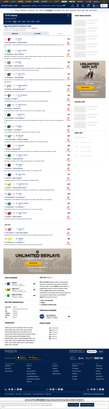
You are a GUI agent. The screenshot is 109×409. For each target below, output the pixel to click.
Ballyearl (21, 135)
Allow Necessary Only (87, 405)
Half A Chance (22, 104)
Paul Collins (21, 74)
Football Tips (99, 368)
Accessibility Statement (33, 376)
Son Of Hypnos (22, 95)
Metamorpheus (22, 85)
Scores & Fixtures (76, 371)
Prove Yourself (22, 50)
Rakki (19, 62)
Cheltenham (8, 365)
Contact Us (55, 365)
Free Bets (74, 379)
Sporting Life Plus (31, 371)
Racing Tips (99, 365)
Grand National (9, 371)
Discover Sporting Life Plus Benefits (37, 267)
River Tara (21, 229)
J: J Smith (48, 318)
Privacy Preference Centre (38, 394)
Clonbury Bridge (23, 203)
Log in (46, 263)
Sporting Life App (31, 373)
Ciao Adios (21, 145)
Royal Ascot (8, 368)
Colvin (20, 193)
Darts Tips (98, 373)
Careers (29, 368)
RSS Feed (29, 381)
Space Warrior (22, 213)
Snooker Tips (99, 376)
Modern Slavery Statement (33, 379)
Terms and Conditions (9, 394)
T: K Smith (55, 318)
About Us (29, 365)
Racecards (74, 365)
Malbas (20, 164)
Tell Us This (21, 114)
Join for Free (33, 263)
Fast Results (75, 368)
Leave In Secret (23, 155)
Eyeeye (20, 126)
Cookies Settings (101, 405)
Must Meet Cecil (23, 184)
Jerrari (20, 39)
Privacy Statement (27, 394)
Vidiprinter (74, 373)
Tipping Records (100, 379)
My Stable (74, 376)
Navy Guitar (21, 174)
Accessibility (55, 371)
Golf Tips (98, 371)
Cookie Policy (48, 394)
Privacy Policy (19, 394)
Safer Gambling (56, 373)
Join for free (91, 351)
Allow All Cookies (73, 405)
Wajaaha (20, 238)
